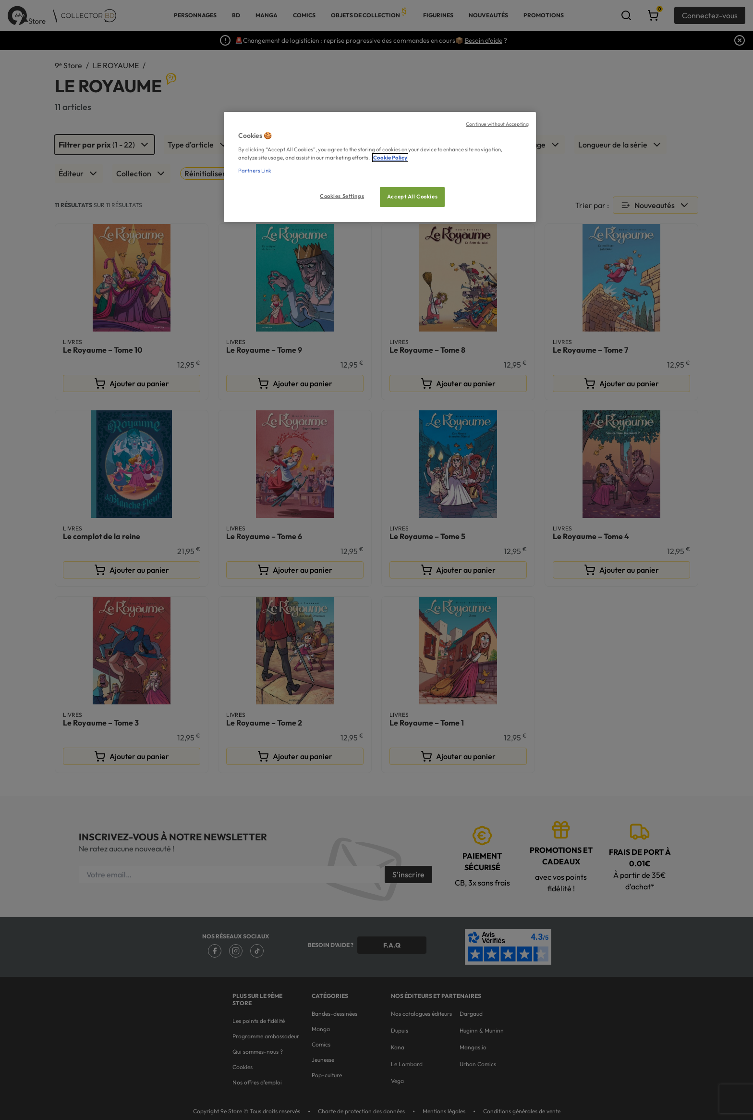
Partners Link (254, 170)
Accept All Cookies (412, 196)
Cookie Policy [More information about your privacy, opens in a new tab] (390, 157)
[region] (380, 167)
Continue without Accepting (497, 124)
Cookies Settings (342, 196)
